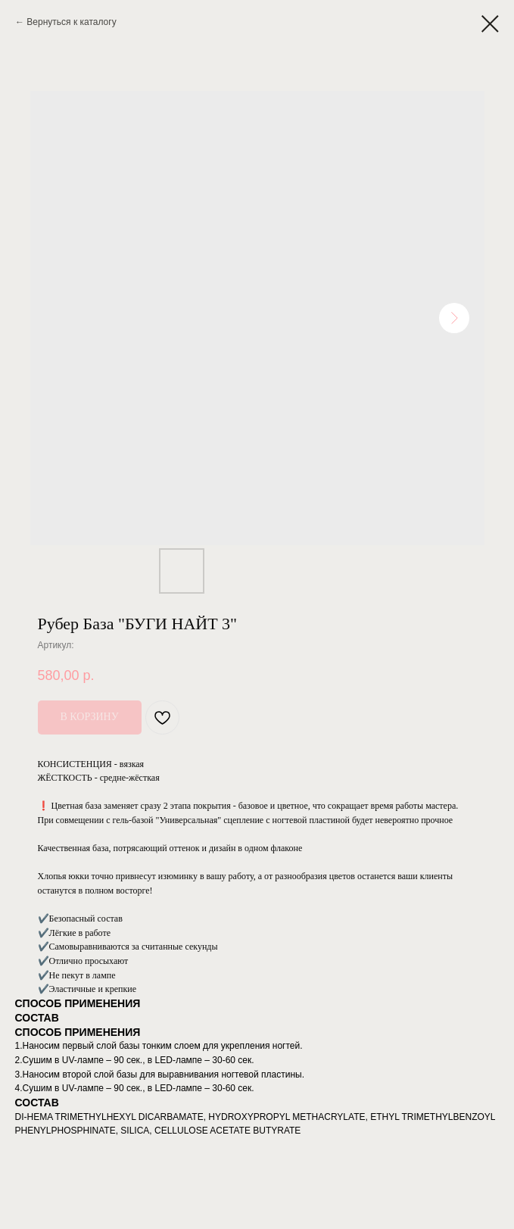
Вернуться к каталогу (71, 22)
